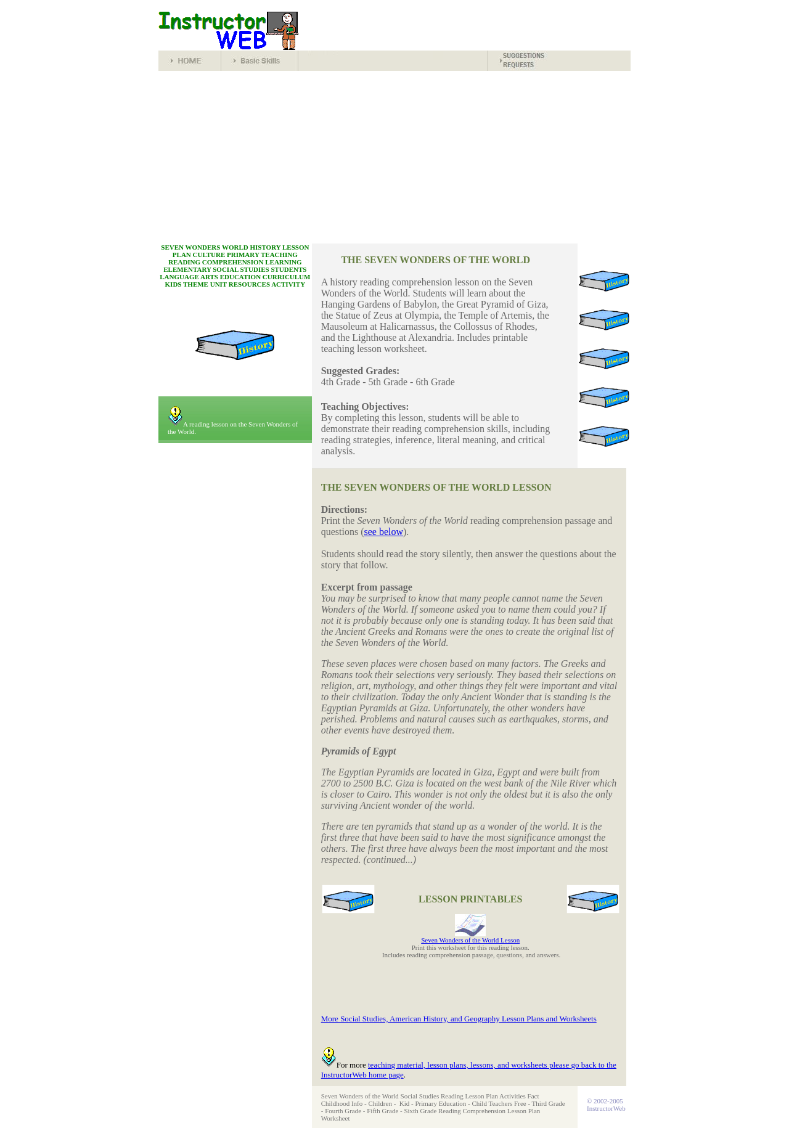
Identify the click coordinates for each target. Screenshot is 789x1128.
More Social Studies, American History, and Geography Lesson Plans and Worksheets (459, 1018)
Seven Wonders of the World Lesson (470, 940)
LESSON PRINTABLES (470, 899)
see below (384, 531)
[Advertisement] (394, 157)
